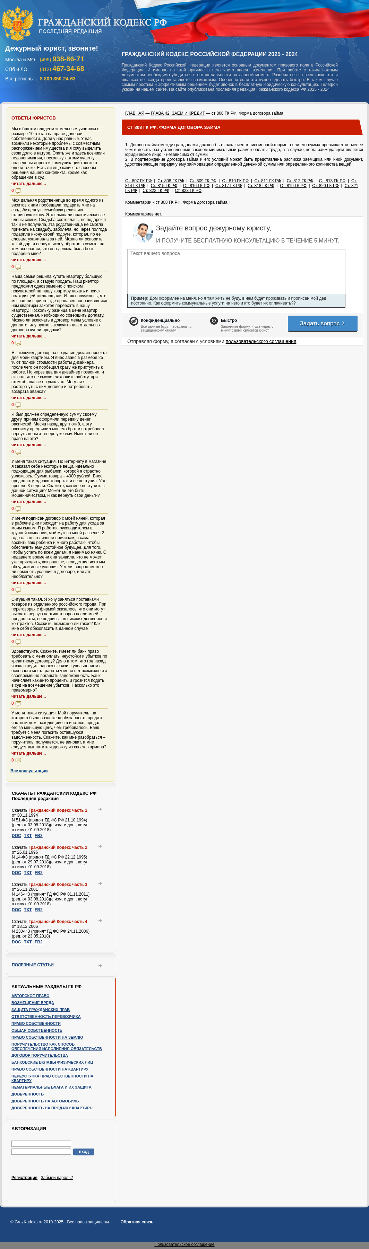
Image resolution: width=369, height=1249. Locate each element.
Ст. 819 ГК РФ (293, 185)
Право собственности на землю (47, 1037)
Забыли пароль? (57, 1177)
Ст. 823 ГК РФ (188, 190)
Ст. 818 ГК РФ (261, 185)
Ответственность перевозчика (46, 1016)
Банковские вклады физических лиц (52, 1062)
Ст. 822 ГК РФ (156, 190)
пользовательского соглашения (261, 341)
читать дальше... (28, 183)
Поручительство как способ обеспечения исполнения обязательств (56, 1046)
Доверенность (27, 1094)
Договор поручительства (39, 1055)
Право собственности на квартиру (49, 1069)
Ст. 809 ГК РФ (203, 180)
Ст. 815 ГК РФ (164, 185)
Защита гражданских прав (40, 1010)
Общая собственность (36, 1030)
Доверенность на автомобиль (45, 1101)
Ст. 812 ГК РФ (300, 180)
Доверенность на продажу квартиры (52, 1108)
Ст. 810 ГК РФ (235, 180)
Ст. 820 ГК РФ (325, 185)
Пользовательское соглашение (185, 1244)
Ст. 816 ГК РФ (196, 185)
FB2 (39, 835)
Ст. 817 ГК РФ (228, 185)
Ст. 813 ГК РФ (332, 180)
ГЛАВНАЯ (134, 113)
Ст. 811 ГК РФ (268, 180)
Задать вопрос (322, 323)
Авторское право (30, 996)
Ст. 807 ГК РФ (138, 180)
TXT (28, 835)
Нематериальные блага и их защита (51, 1087)
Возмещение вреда (32, 1003)
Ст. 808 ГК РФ (170, 180)
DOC (16, 835)
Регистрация (24, 1177)
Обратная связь (136, 1222)
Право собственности (36, 1023)
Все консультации (29, 770)
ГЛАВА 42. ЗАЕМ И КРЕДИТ (178, 113)
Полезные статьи (33, 964)
